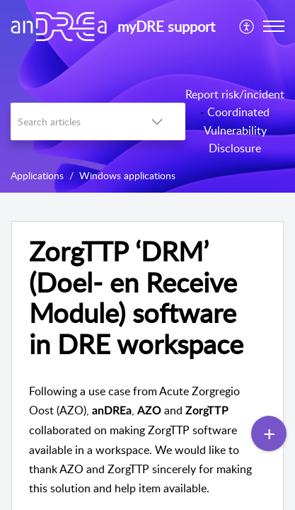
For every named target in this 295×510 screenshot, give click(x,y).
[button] (247, 26)
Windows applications (127, 175)
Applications (37, 175)
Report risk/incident (234, 94)
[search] (70, 121)
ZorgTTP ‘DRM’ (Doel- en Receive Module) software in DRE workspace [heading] (136, 298)
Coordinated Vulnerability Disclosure (237, 130)
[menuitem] (247, 26)
